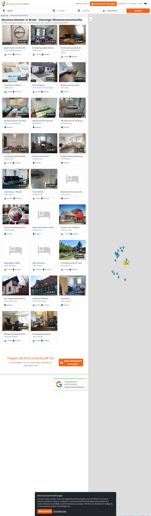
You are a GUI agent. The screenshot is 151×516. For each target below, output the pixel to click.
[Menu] (146, 4)
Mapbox (148, 515)
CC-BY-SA (137, 515)
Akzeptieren (45, 511)
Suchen (138, 10)
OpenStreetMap (123, 515)
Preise (140, 3)
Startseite (4, 15)
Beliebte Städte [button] (82, 3)
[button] (125, 280)
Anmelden (132, 3)
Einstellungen (60, 511)
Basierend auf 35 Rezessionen (74, 387)
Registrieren (122, 3)
